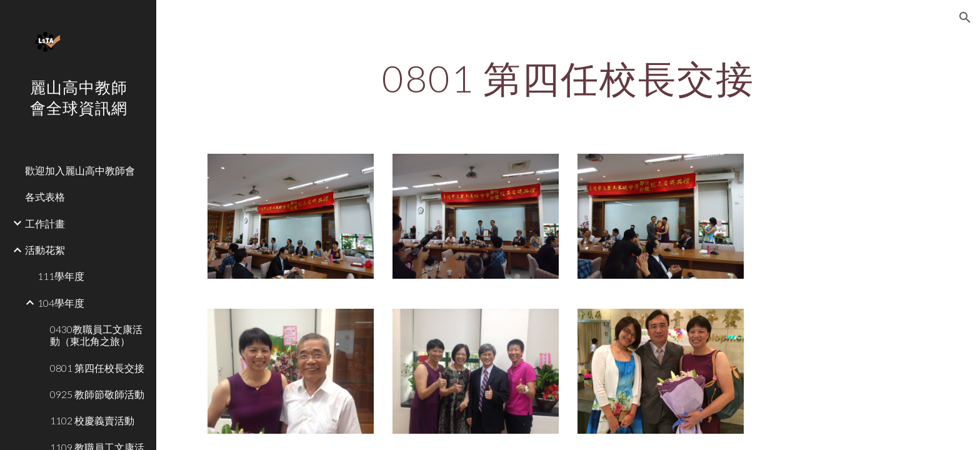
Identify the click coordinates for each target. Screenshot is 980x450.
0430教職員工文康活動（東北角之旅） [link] (96, 335)
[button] (965, 17)
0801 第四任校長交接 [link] (97, 368)
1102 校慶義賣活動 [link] (92, 420)
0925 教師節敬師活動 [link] (97, 394)
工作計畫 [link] (45, 223)
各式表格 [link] (45, 196)
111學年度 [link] (61, 276)
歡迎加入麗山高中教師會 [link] (80, 170)
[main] (568, 78)
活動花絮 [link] (45, 250)
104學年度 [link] (61, 303)
